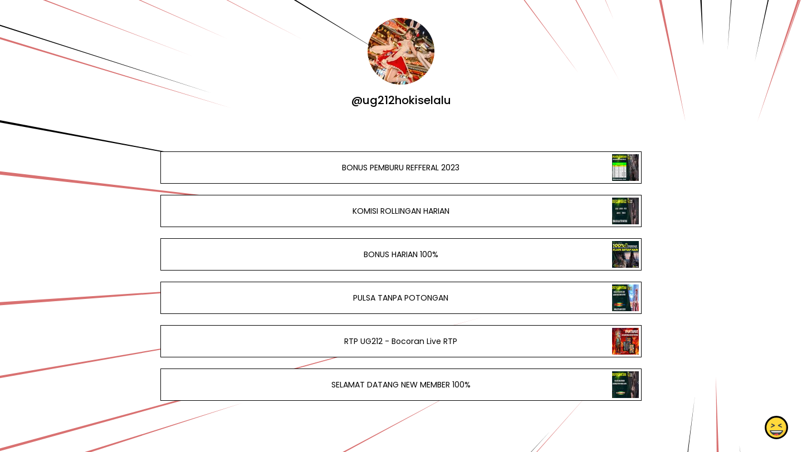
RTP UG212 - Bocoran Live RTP (400, 341)
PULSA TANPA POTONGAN (400, 297)
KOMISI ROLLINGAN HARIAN (401, 211)
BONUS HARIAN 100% (401, 254)
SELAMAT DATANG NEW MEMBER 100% (401, 384)
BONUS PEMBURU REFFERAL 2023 (400, 167)
